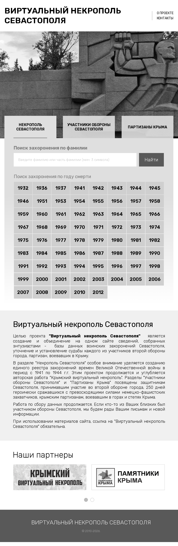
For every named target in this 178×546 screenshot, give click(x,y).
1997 (135, 266)
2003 (98, 279)
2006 (155, 279)
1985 (60, 253)
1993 (60, 266)
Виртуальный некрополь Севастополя (63, 15)
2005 (136, 279)
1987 (98, 253)
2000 (42, 279)
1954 (79, 201)
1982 (154, 240)
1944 (136, 188)
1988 (117, 253)
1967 (23, 227)
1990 (154, 253)
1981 (136, 240)
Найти (151, 160)
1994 (79, 266)
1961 (61, 214)
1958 (154, 201)
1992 (42, 266)
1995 (98, 266)
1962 (79, 214)
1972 (117, 227)
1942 (98, 188)
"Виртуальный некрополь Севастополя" (95, 336)
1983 (23, 253)
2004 (117, 279)
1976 (42, 240)
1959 (23, 214)
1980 (117, 240)
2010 (79, 292)
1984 (42, 253)
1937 (60, 188)
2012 (98, 292)
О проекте (165, 13)
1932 (23, 188)
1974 (154, 227)
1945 (154, 188)
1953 (60, 201)
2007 (23, 292)
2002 (80, 279)
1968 (42, 227)
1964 (117, 214)
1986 (79, 253)
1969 (60, 227)
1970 (79, 227)
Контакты (165, 18)
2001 (60, 279)
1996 (117, 266)
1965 (135, 214)
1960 (42, 214)
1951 (42, 201)
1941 (79, 188)
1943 (117, 188)
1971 (98, 227)
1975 (23, 240)
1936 (41, 188)
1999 (23, 279)
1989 (135, 253)
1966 (154, 214)
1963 (98, 214)
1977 (60, 240)
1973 (135, 227)
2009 (61, 292)
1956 (117, 201)
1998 (154, 266)
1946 (23, 201)
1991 (23, 266)
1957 (135, 201)
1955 (98, 201)
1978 (79, 240)
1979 (98, 240)
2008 (42, 292)
